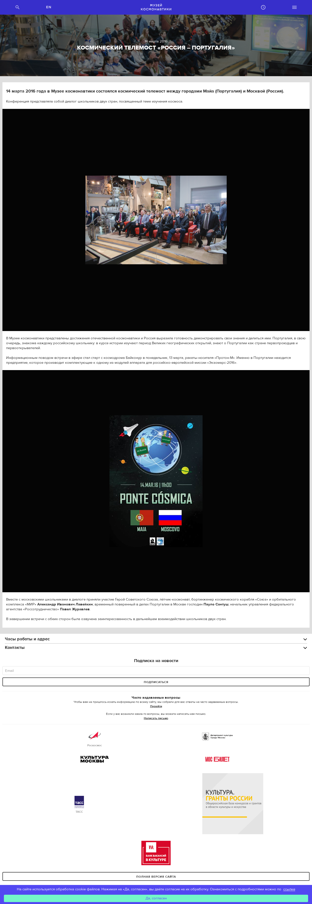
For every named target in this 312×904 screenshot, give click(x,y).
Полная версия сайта (156, 877)
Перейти (156, 706)
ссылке (289, 889)
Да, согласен (156, 898)
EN (49, 7)
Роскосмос (94, 738)
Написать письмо (156, 718)
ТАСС (79, 805)
